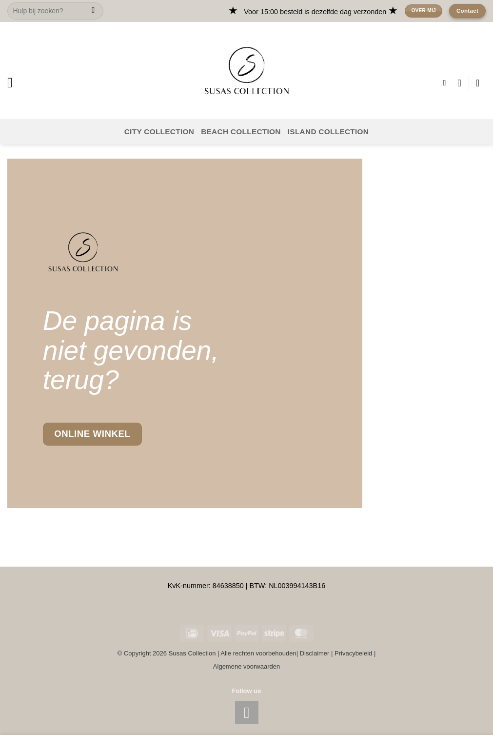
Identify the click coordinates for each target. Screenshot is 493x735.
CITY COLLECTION (159, 131)
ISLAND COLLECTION (328, 131)
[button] (14, 82)
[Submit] (93, 11)
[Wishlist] (459, 83)
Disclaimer (315, 653)
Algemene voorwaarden (246, 666)
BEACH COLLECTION (241, 131)
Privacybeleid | (355, 653)
